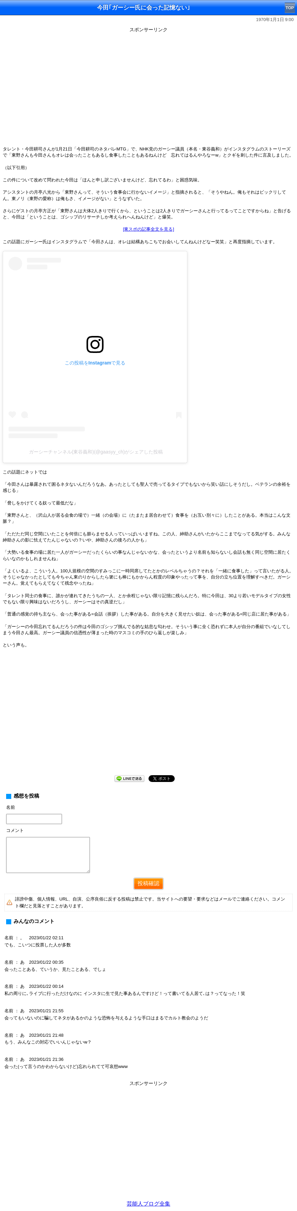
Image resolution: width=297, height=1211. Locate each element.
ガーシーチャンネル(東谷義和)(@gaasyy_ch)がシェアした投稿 (96, 452)
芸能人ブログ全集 (148, 1204)
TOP (290, 7)
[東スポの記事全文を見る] (148, 229)
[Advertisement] (148, 717)
